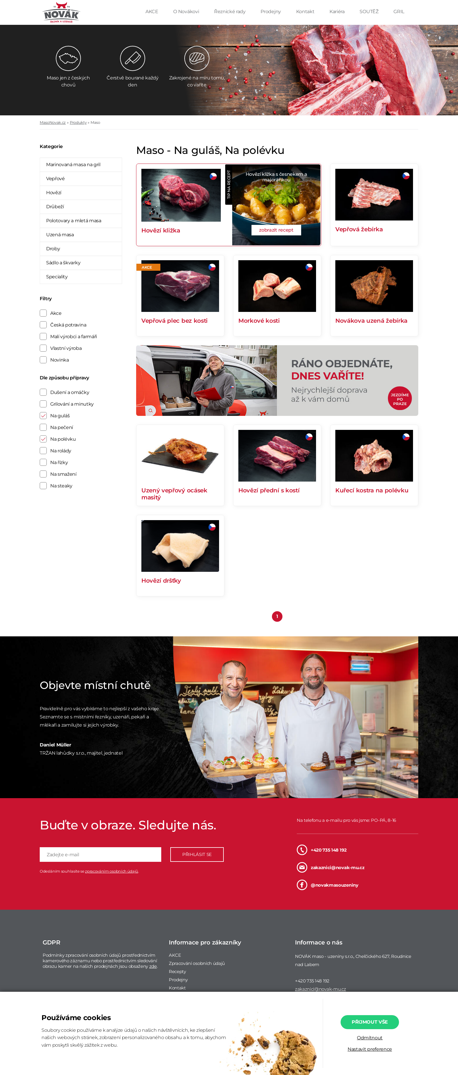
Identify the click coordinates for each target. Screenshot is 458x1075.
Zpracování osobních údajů (197, 963)
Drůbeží (55, 206)
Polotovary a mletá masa (73, 220)
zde (153, 966)
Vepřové (55, 178)
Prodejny (271, 11)
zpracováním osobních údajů (111, 871)
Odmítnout (370, 1038)
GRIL (398, 11)
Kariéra (337, 11)
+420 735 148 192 (322, 850)
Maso (95, 122)
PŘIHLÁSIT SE (197, 854)
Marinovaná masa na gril (73, 164)
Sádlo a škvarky (63, 262)
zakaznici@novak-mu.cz (330, 867)
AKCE (152, 11)
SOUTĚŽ (369, 11)
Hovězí (53, 192)
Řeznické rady (230, 11)
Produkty (78, 122)
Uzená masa (60, 234)
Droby (53, 248)
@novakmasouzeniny (327, 885)
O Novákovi (186, 11)
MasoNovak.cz (53, 122)
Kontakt (305, 11)
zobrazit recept (276, 230)
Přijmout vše (370, 1022)
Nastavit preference (370, 1049)
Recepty (177, 971)
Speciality (57, 276)
